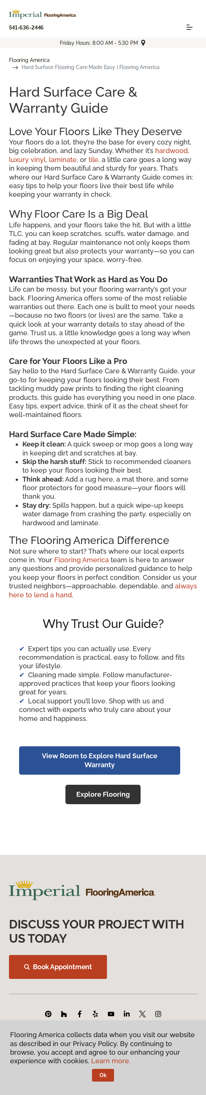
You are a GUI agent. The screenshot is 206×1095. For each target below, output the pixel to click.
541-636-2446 (26, 28)
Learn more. (110, 1061)
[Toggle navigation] (189, 27)
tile (93, 160)
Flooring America (29, 60)
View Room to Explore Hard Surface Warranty (99, 760)
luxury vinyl (27, 160)
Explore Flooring (103, 794)
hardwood (171, 151)
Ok (103, 1075)
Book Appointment (58, 967)
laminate (63, 160)
